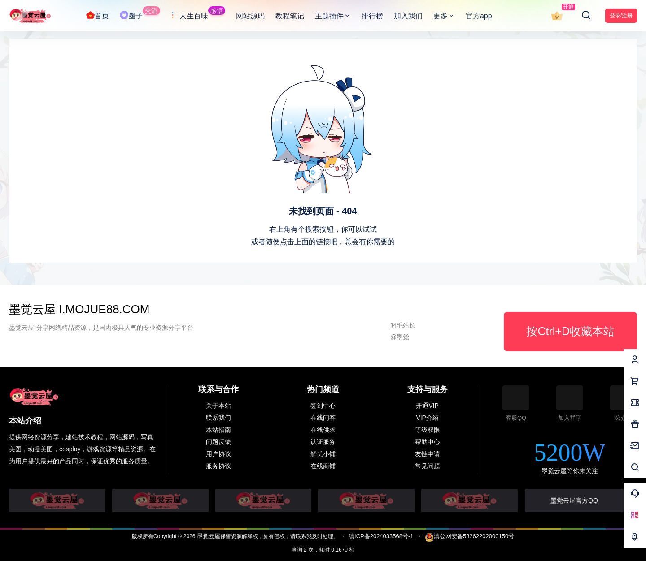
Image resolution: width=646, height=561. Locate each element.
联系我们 (218, 417)
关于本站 (218, 405)
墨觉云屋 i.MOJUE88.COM (79, 309)
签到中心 (323, 405)
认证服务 (323, 441)
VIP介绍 (427, 417)
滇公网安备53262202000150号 (469, 536)
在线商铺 (323, 466)
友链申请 (427, 453)
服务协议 (218, 466)
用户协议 (218, 453)
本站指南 (218, 429)
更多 (444, 16)
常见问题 (427, 466)
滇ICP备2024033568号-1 (381, 536)
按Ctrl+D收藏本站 (570, 331)
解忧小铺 (323, 453)
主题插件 (333, 16)
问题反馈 (218, 441)
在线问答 (323, 417)
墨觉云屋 (207, 536)
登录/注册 (621, 16)
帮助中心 (427, 441)
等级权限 (427, 429)
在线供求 (323, 429)
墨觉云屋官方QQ (574, 500)
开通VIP (427, 405)
